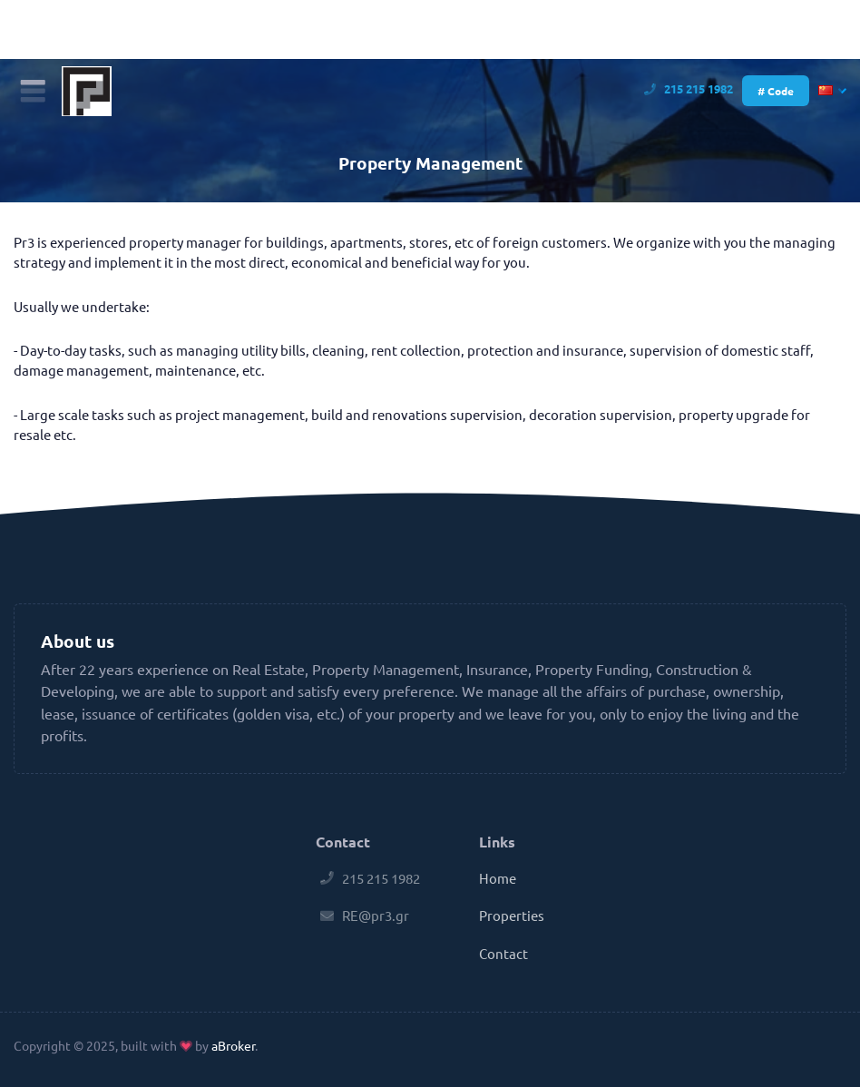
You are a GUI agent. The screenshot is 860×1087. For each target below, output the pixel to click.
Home (497, 877)
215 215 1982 (690, 88)
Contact (503, 953)
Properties (511, 915)
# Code (775, 90)
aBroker (233, 1045)
